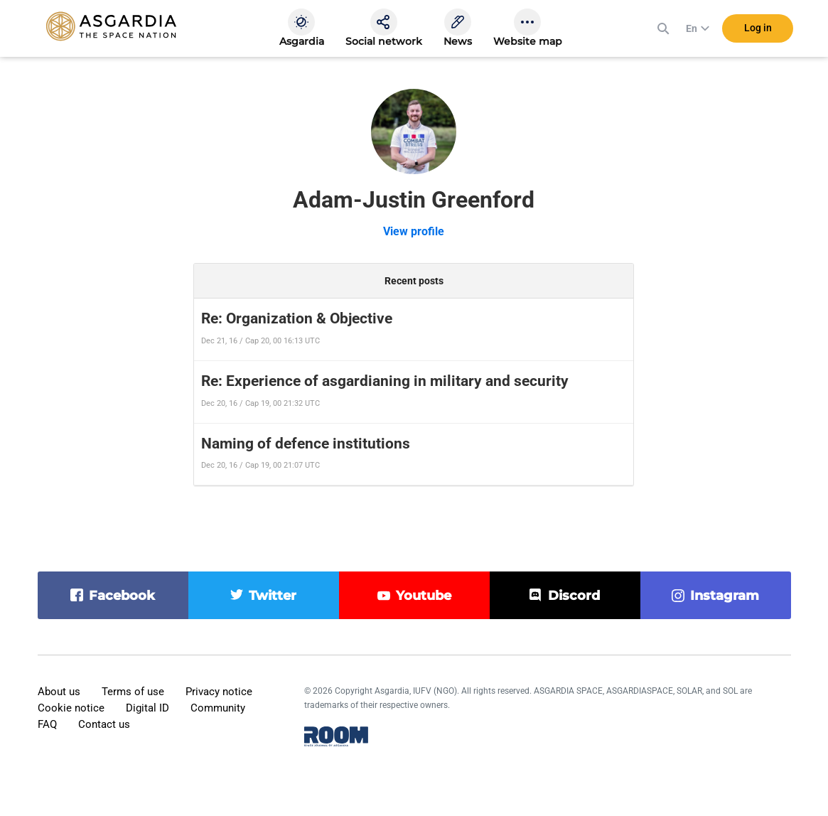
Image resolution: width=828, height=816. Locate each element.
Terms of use (133, 691)
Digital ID (147, 708)
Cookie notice (71, 708)
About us (59, 691)
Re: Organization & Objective (296, 318)
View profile (413, 231)
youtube (423, 595)
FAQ (47, 724)
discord (574, 595)
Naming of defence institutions (305, 443)
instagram (724, 595)
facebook (122, 595)
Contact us (104, 724)
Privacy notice (219, 691)
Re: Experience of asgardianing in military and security (385, 381)
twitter (272, 595)
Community (217, 708)
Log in (758, 27)
